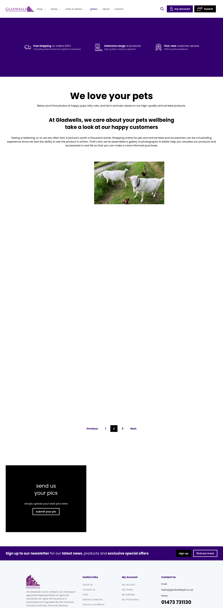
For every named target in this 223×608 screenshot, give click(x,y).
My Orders (127, 589)
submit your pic (46, 511)
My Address (128, 594)
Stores (54, 9)
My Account (128, 584)
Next (133, 428)
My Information (130, 599)
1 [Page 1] (105, 428)
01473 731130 (176, 602)
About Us (88, 584)
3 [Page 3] (122, 428)
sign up (183, 553)
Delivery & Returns (93, 599)
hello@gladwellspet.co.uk (177, 590)
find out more (205, 553)
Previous (92, 428)
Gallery (94, 9)
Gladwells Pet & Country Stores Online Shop (20, 9)
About (106, 9)
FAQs (85, 594)
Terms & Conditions (94, 604)
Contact (118, 9)
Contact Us (89, 589)
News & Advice (73, 9)
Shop (40, 9)
